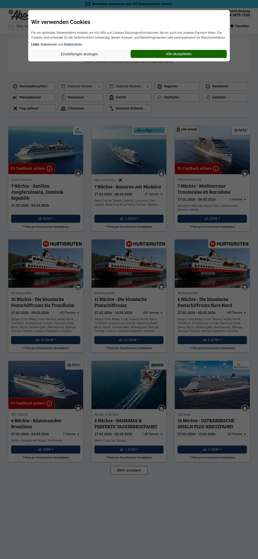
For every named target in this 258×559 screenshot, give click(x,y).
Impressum (49, 44)
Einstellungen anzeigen (79, 54)
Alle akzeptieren (178, 54)
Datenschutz (73, 44)
